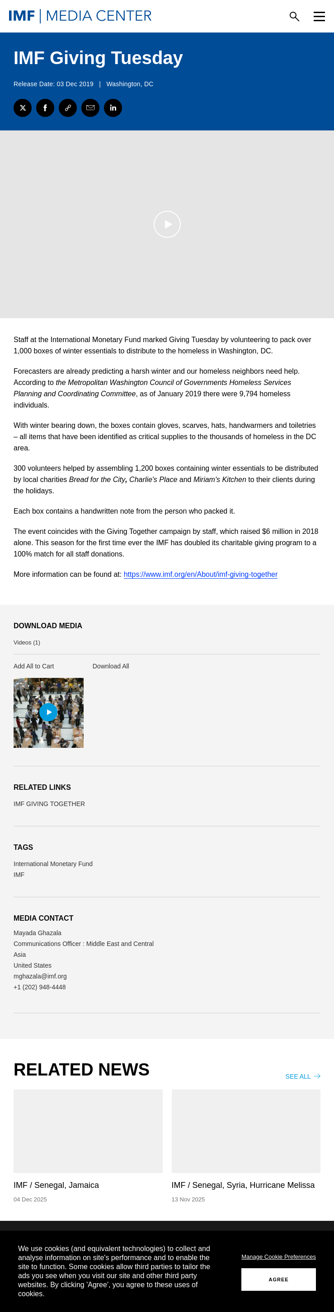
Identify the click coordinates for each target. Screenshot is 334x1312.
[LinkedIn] (113, 108)
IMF (19, 875)
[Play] (167, 224)
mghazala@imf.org (40, 976)
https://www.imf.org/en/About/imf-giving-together (201, 575)
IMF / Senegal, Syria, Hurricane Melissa (243, 1185)
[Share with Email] (90, 108)
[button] (48, 714)
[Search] (294, 16)
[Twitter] (23, 108)
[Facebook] (45, 108)
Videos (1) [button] (27, 643)
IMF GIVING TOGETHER (49, 804)
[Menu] (319, 16)
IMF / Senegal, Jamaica (56, 1185)
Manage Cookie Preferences (278, 1256)
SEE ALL (303, 1076)
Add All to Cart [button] (34, 666)
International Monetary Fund (53, 864)
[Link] (68, 108)
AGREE (279, 1279)
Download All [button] (111, 666)
